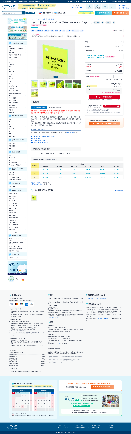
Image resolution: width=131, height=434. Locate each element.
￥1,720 (45, 173)
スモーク (11, 64)
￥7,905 (73, 177)
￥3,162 (73, 169)
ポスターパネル (13, 208)
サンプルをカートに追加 (112, 106)
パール (11, 74)
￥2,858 (59, 173)
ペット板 (11, 172)
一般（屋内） (12, 143)
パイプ (11, 119)
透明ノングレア (13, 57)
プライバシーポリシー (63, 427)
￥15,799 (102, 177)
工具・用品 (12, 186)
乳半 (10, 62)
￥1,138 (45, 169)
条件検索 (30, 13)
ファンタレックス (13, 91)
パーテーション (13, 232)
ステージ (11, 131)
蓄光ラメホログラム (14, 103)
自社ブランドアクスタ (15, 251)
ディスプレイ (75, 30)
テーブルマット (13, 203)
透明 (10, 46)
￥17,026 (116, 173)
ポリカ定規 (12, 229)
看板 (56, 30)
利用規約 (111, 425)
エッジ (11, 79)
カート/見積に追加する (104, 97)
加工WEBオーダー (103, 13)
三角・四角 (12, 136)
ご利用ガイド (61, 425)
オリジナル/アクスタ (14, 246)
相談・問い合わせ (120, 13)
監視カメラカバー (13, 215)
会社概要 (111, 427)
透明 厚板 (11, 52)
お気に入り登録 (117, 30)
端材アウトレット (13, 258)
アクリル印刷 (12, 196)
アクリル (47, 30)
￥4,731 (73, 173)
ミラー (11, 67)
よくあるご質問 (79, 425)
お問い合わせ (73, 2)
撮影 (52, 30)
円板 (10, 126)
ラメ (10, 95)
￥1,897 (59, 169)
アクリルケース (13, 193)
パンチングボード (13, 162)
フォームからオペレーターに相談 (104, 123)
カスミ (11, 83)
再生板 (11, 110)
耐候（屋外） (12, 146)
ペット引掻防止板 (13, 225)
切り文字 (11, 198)
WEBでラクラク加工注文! (86, 13)
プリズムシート (13, 86)
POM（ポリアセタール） (15, 179)
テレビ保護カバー (13, 222)
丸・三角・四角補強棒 (15, 165)
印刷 (82, 30)
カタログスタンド (13, 217)
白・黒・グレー (13, 158)
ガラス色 (11, 71)
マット (11, 76)
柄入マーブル (12, 100)
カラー (11, 69)
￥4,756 (59, 177)
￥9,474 (102, 173)
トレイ (68, 30)
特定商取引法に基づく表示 (82, 427)
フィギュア (12, 201)
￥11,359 (116, 169)
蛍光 (10, 81)
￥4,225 (88, 169)
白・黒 (11, 59)
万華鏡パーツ (12, 220)
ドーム (11, 121)
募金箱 (11, 210)
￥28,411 (116, 177)
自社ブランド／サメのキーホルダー (16, 243)
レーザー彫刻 (39, 30)
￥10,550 (88, 177)
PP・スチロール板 (14, 177)
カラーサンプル (13, 107)
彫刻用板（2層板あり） (15, 93)
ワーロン (11, 88)
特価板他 (11, 112)
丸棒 (10, 133)
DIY (64, 30)
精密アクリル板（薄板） (15, 55)
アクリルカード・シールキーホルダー (16, 239)
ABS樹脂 (11, 175)
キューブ (11, 129)
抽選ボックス (12, 213)
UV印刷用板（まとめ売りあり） (16, 49)
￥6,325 (88, 173)
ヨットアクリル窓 (13, 227)
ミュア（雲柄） (13, 98)
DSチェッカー (12, 105)
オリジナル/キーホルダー (15, 248)
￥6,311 (102, 169)
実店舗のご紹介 (96, 425)
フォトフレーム (13, 205)
